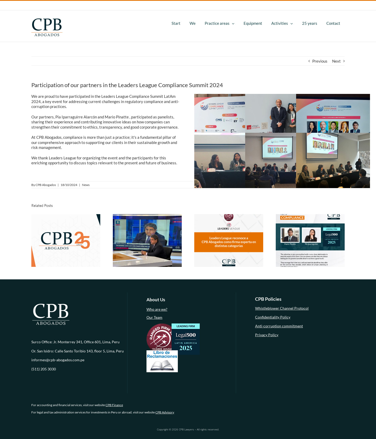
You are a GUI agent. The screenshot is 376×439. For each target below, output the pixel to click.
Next (336, 61)
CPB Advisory (164, 412)
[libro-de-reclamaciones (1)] (162, 352)
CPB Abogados (46, 185)
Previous (319, 61)
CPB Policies (268, 299)
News (86, 185)
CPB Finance (114, 405)
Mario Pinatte (117, 117)
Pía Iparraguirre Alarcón (76, 117)
